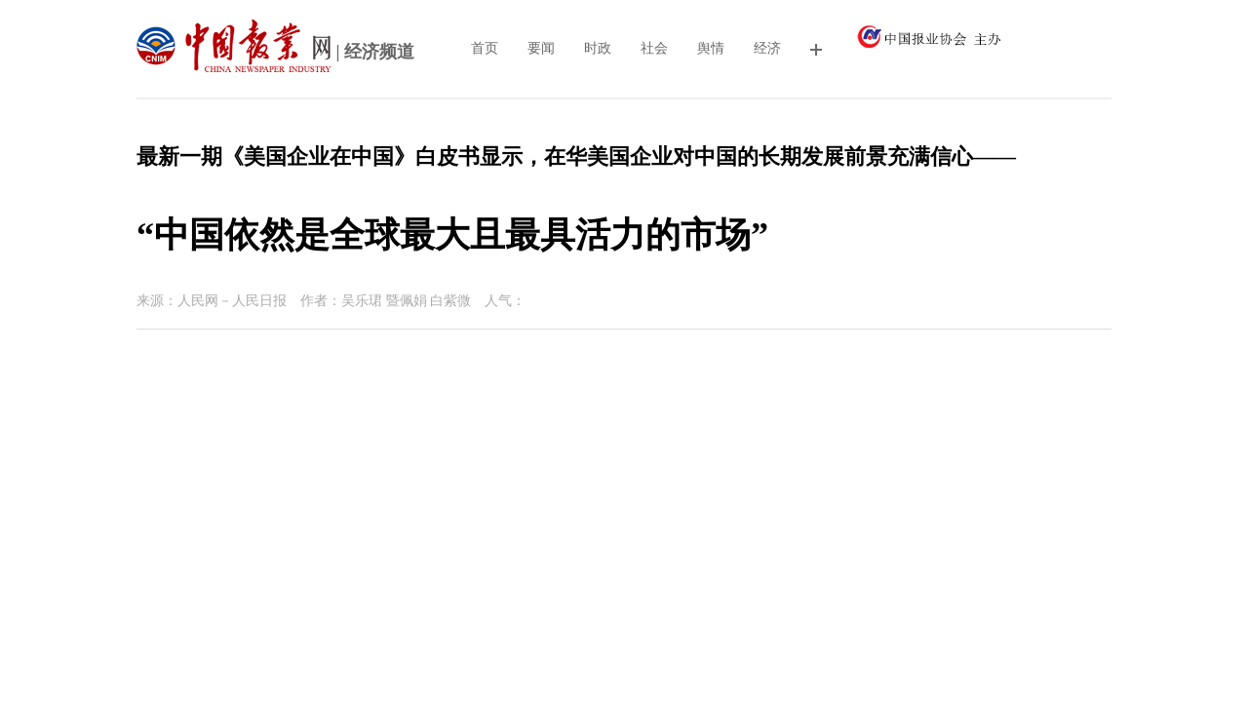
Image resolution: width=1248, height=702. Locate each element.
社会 (654, 48)
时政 (597, 48)
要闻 (541, 48)
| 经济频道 (275, 54)
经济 (767, 48)
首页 (484, 48)
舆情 (710, 48)
